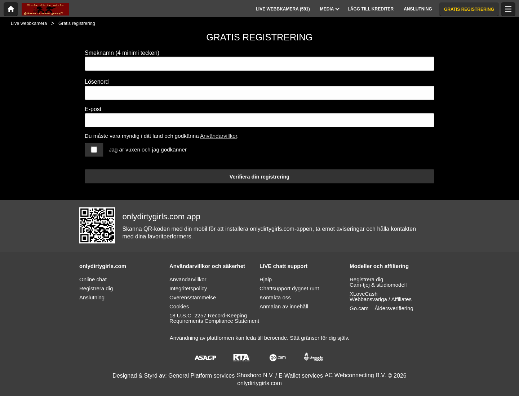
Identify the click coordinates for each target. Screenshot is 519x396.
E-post (93, 109)
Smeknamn (122, 53)
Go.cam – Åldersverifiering (381, 308)
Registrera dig (96, 288)
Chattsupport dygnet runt (289, 288)
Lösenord (97, 82)
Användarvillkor (218, 136)
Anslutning (92, 297)
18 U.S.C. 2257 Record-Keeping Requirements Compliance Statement (214, 318)
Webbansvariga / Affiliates (381, 299)
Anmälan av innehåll (284, 306)
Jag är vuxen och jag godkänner (148, 149)
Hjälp (266, 279)
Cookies (179, 306)
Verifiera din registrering (259, 177)
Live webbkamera (29, 23)
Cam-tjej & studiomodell (378, 285)
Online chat (93, 279)
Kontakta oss (275, 297)
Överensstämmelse (192, 297)
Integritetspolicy (188, 288)
